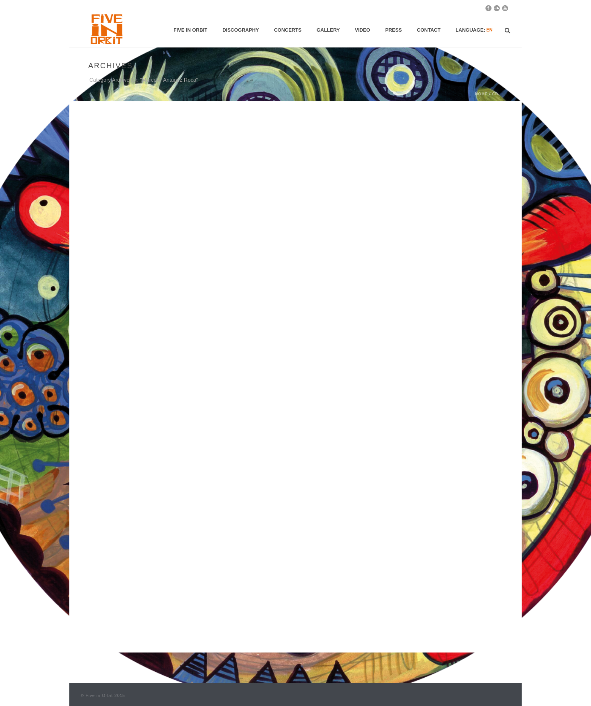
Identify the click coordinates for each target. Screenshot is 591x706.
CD (495, 94)
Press (393, 30)
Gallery (328, 30)
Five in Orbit (191, 30)
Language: (474, 30)
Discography (240, 30)
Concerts (288, 30)
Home (481, 94)
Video (362, 30)
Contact (429, 30)
